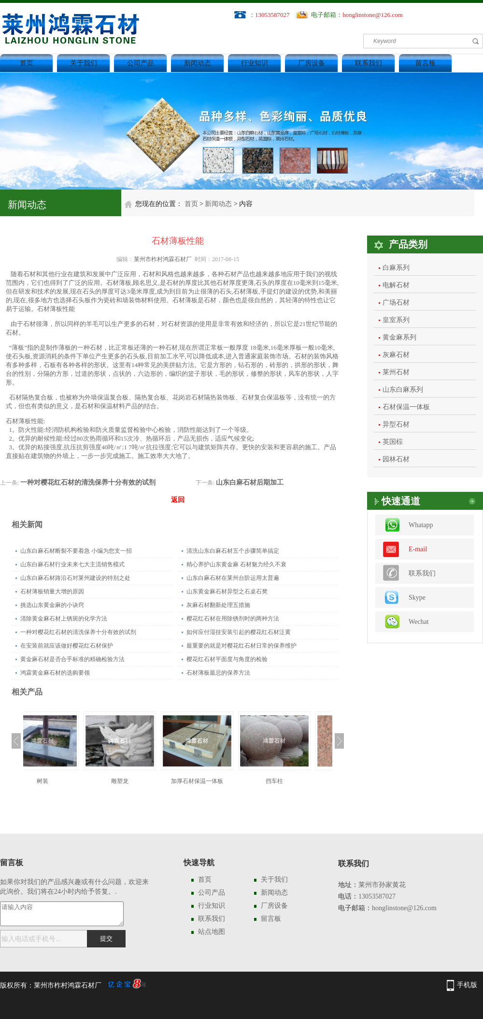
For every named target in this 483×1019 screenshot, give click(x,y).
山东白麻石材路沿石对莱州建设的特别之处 (75, 578)
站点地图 (211, 931)
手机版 (467, 985)
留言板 (425, 63)
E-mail (418, 549)
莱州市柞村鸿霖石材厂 (163, 259)
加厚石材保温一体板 (216, 781)
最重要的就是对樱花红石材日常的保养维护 (241, 645)
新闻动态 (197, 63)
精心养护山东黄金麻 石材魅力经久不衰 (236, 564)
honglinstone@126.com (372, 14)
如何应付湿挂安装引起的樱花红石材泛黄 (238, 632)
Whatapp (421, 525)
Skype (417, 597)
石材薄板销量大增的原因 (52, 591)
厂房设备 (311, 63)
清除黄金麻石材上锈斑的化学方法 (63, 618)
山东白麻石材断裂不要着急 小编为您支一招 (76, 550)
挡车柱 (293, 781)
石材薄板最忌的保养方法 (218, 672)
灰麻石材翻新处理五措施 (218, 605)
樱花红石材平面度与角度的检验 (227, 659)
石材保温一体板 (406, 407)
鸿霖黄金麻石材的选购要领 (55, 672)
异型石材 (396, 424)
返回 (178, 499)
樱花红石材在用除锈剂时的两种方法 (232, 618)
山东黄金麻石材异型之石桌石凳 (227, 591)
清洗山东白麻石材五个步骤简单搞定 (232, 550)
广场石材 (396, 302)
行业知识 (254, 63)
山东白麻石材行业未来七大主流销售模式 (72, 564)
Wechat (419, 621)
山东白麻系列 (403, 389)
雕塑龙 (139, 781)
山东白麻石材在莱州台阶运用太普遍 (232, 578)
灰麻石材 (396, 354)
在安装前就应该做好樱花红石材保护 (66, 645)
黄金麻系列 (399, 337)
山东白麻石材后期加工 (250, 482)
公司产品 (140, 63)
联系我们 (368, 63)
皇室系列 (396, 320)
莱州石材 (396, 372)
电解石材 (396, 285)
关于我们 (83, 63)
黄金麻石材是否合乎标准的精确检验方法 (72, 659)
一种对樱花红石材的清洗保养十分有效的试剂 (88, 482)
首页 (26, 63)
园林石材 (396, 459)
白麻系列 (396, 267)
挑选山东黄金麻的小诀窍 (52, 605)
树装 (62, 781)
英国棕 (393, 441)
